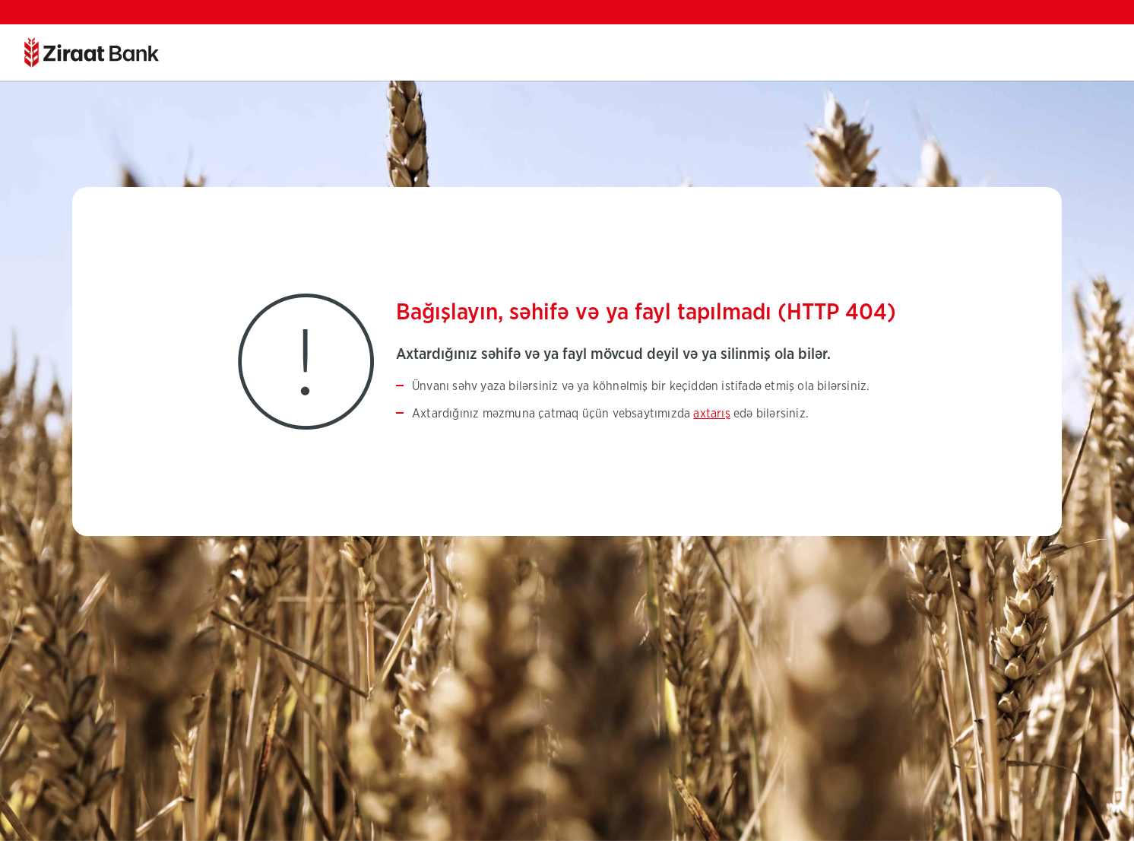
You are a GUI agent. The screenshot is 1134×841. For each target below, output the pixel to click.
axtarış (711, 414)
